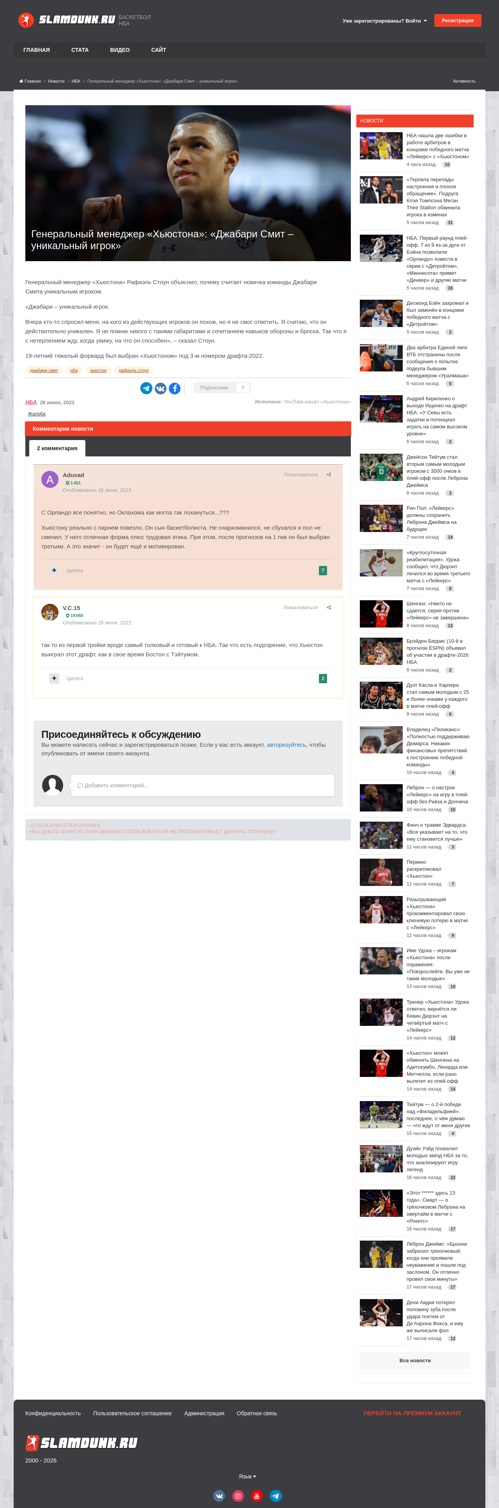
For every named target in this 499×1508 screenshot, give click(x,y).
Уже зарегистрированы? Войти (385, 21)
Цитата (75, 570)
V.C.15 (71, 608)
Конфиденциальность (53, 1413)
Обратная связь (257, 1413)
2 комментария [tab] (57, 448)
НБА (31, 402)
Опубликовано (97, 490)
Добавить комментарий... (113, 785)
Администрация (204, 1413)
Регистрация (458, 20)
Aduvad (73, 475)
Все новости (415, 1360)
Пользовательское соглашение (132, 1413)
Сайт (158, 50)
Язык (248, 1476)
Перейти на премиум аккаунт (412, 1413)
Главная (36, 50)
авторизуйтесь (286, 744)
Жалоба (37, 414)
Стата (80, 50)
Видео (120, 50)
